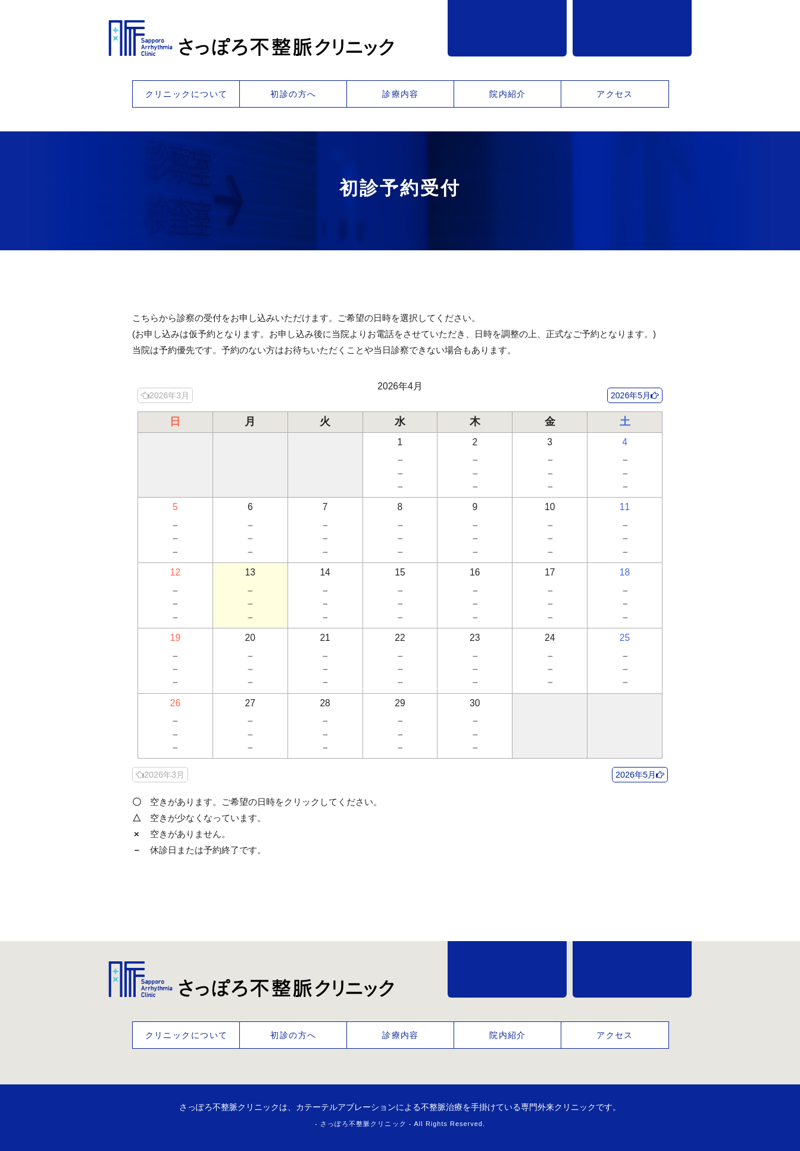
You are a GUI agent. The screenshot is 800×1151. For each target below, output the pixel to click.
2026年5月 (631, 395)
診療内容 (400, 94)
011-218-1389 (507, 28)
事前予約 (632, 28)
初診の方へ (293, 94)
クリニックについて (186, 94)
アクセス (614, 94)
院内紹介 (507, 94)
